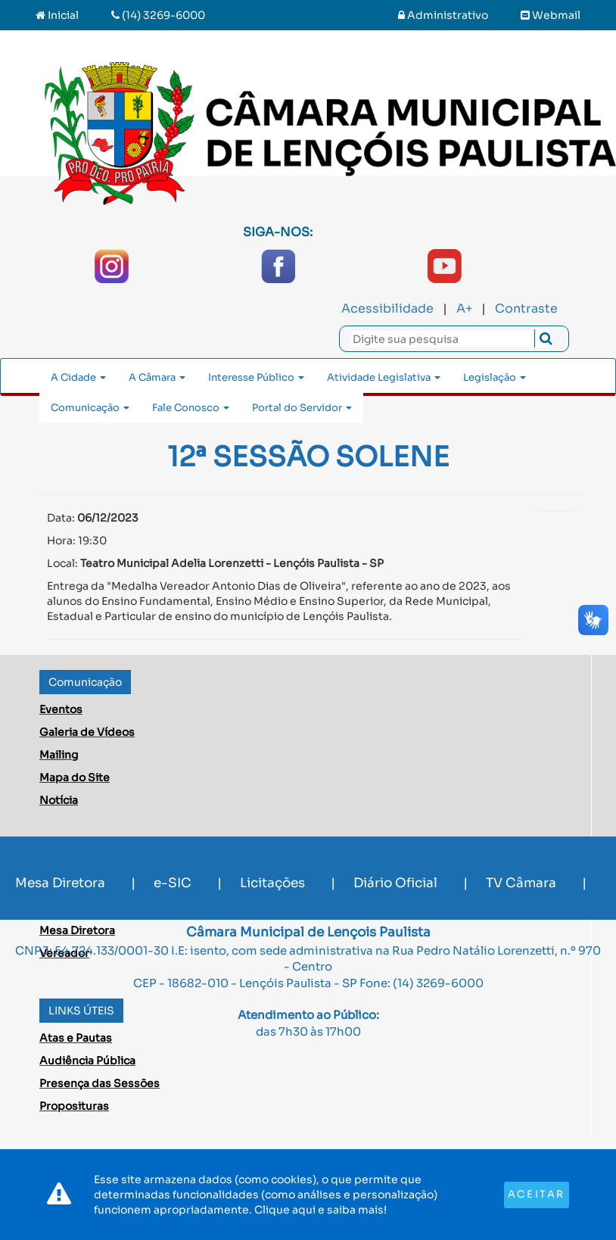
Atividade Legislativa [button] (383, 377)
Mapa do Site (74, 777)
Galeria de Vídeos (87, 732)
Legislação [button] (494, 377)
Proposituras (74, 1106)
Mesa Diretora (60, 883)
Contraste (526, 308)
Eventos (60, 709)
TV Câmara (521, 883)
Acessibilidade (387, 308)
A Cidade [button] (78, 377)
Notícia (58, 800)
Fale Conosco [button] (190, 407)
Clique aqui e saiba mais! (320, 1210)
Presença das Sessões (99, 1083)
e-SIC (172, 883)
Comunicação (85, 682)
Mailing (58, 755)
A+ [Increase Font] (464, 308)
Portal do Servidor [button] (302, 407)
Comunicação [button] (90, 407)
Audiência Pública (87, 1060)
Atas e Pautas (75, 1038)
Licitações (272, 883)
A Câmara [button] (157, 377)
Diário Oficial (395, 883)
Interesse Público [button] (256, 377)
